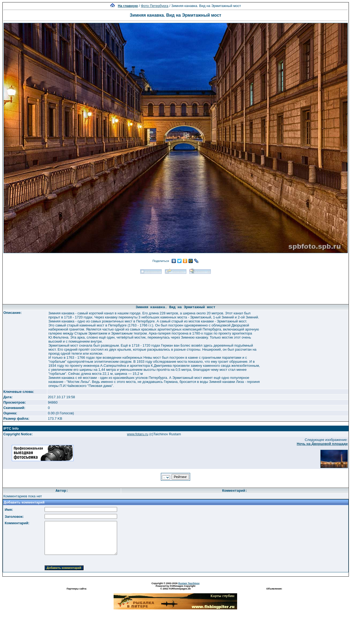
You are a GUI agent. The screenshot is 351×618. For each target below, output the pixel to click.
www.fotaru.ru (137, 434)
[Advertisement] (175, 287)
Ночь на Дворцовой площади (322, 444)
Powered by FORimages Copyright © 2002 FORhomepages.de (175, 587)
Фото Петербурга (154, 6)
